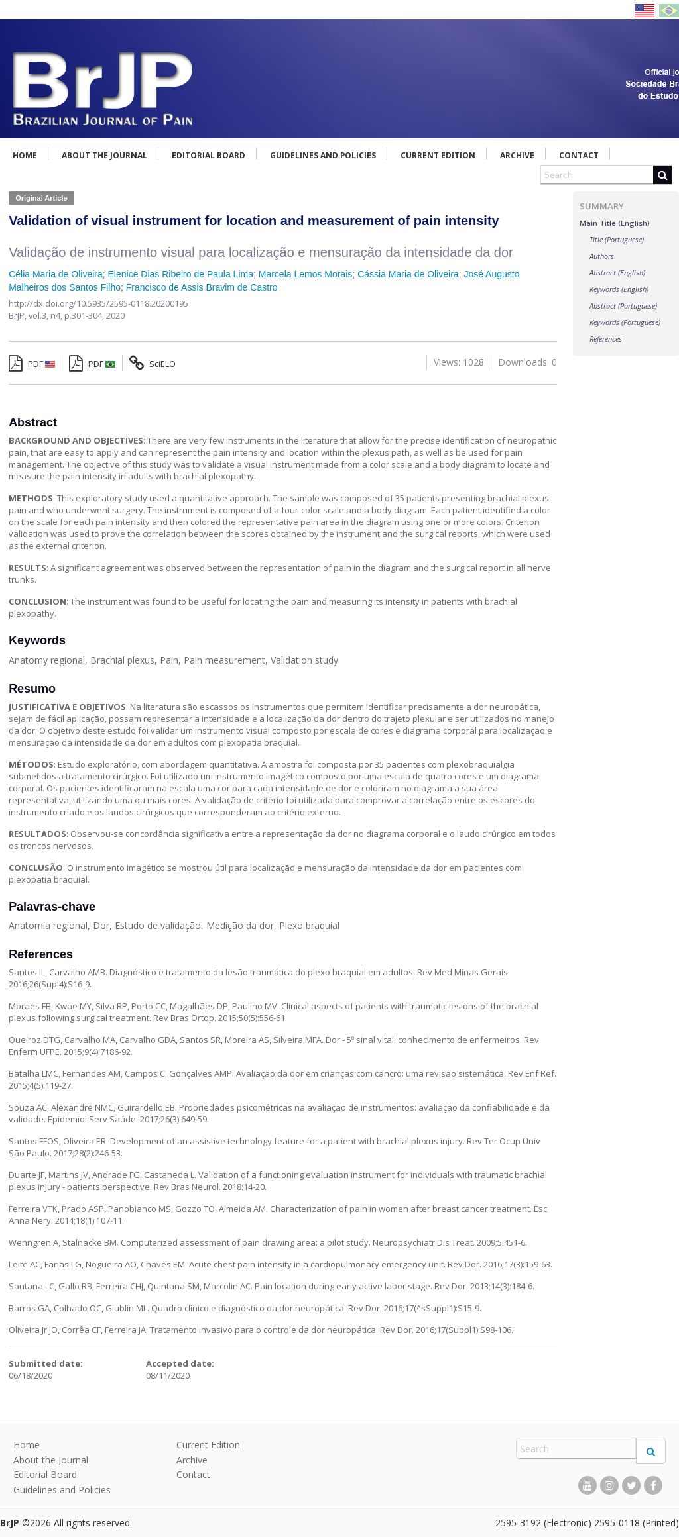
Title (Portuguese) (616, 239)
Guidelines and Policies (323, 155)
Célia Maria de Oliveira (56, 274)
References (605, 339)
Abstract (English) (617, 272)
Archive (517, 155)
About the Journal (104, 155)
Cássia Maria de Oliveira (408, 274)
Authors (601, 256)
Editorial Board (208, 155)
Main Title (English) (615, 223)
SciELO (152, 364)
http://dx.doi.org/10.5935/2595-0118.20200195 (98, 303)
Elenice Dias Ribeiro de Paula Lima (180, 274)
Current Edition (438, 155)
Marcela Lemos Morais (306, 274)
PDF (32, 364)
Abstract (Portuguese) (623, 306)
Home (25, 155)
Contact (579, 155)
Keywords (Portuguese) (624, 322)
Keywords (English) (618, 289)
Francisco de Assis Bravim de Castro (202, 287)
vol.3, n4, (46, 315)
